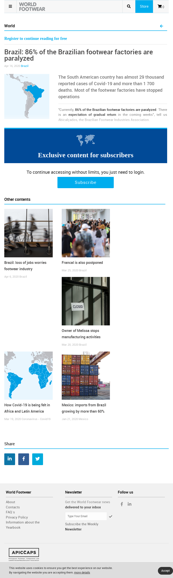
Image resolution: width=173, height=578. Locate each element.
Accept (165, 570)
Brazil (24, 66)
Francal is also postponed (82, 262)
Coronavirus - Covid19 (36, 419)
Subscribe (85, 182)
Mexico (83, 419)
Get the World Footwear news (87, 502)
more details (82, 572)
